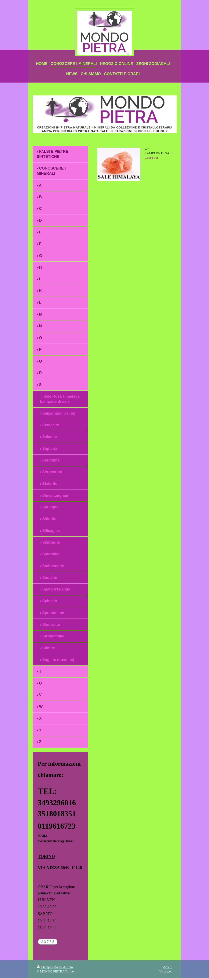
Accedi (167, 967)
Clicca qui (151, 157)
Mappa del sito (63, 967)
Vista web (165, 971)
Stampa (44, 967)
